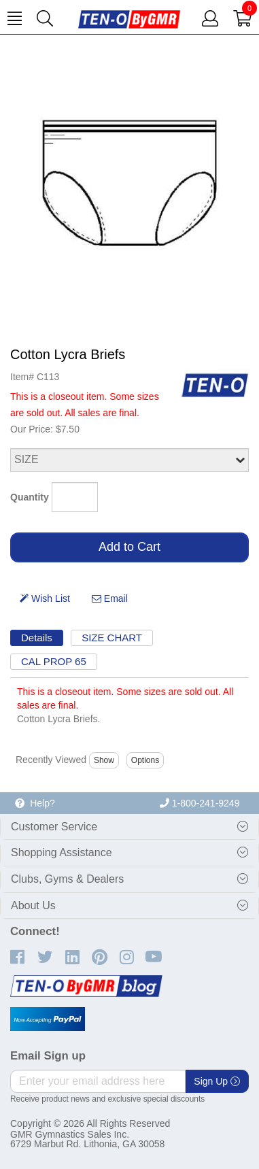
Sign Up (217, 1081)
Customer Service (54, 826)
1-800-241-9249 (200, 803)
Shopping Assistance (61, 852)
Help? (34, 803)
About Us (33, 905)
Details (36, 637)
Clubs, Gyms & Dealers (67, 879)
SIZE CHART (112, 637)
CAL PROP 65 (53, 661)
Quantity (29, 497)
